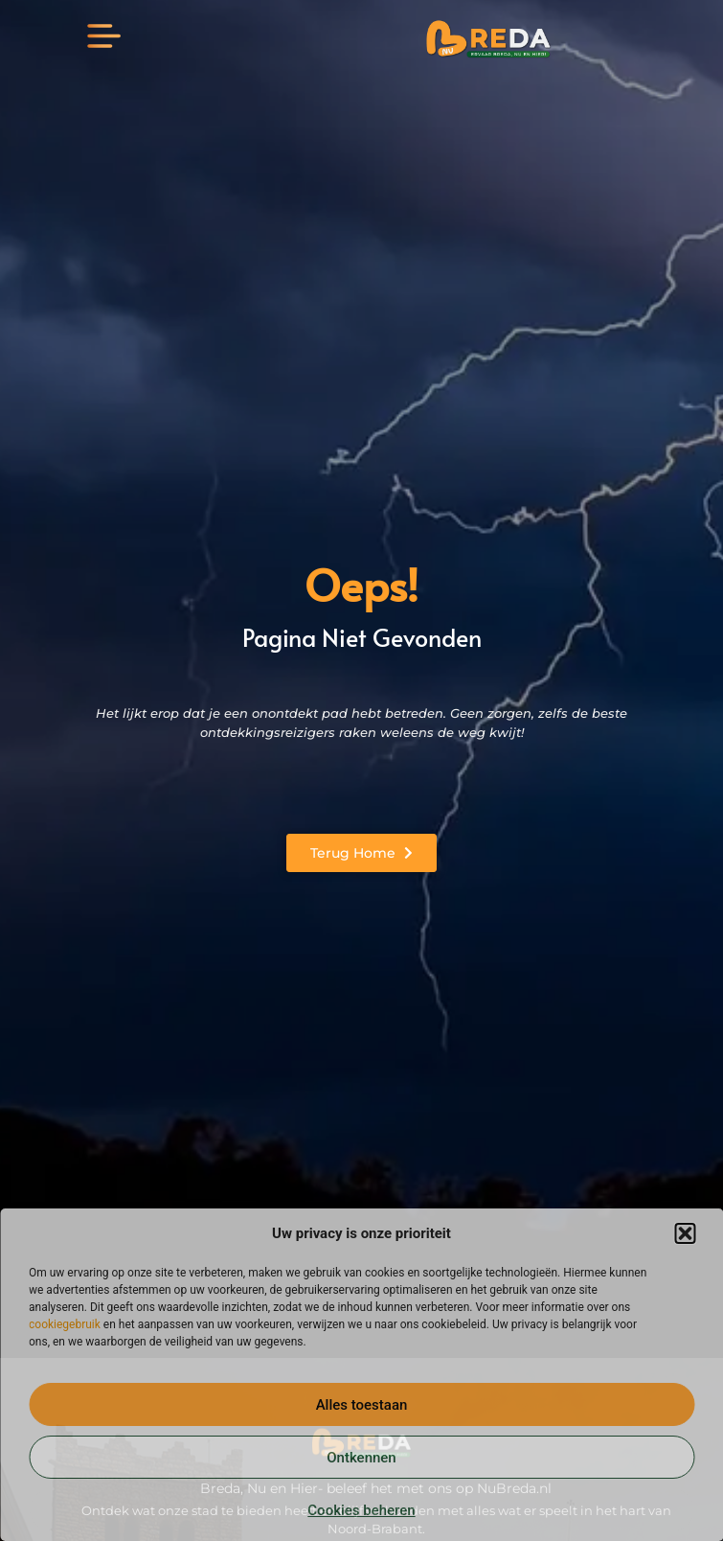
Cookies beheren (361, 1510)
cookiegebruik (65, 1324)
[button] (684, 1233)
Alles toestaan (362, 1405)
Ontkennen (361, 1457)
